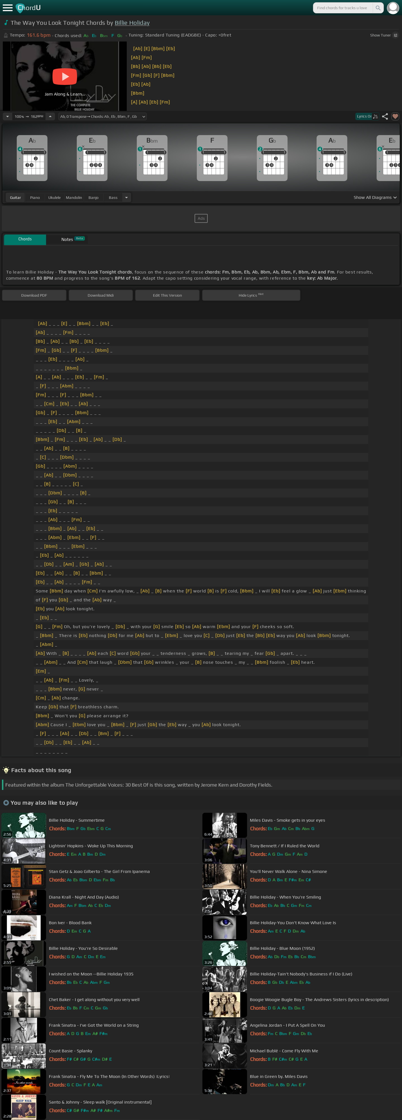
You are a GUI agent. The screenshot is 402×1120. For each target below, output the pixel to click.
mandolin (74, 197)
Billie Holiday (132, 22)
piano (35, 197)
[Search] (378, 7)
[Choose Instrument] (126, 197)
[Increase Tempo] (50, 116)
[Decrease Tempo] (7, 116)
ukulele (54, 197)
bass (113, 197)
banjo (93, 197)
